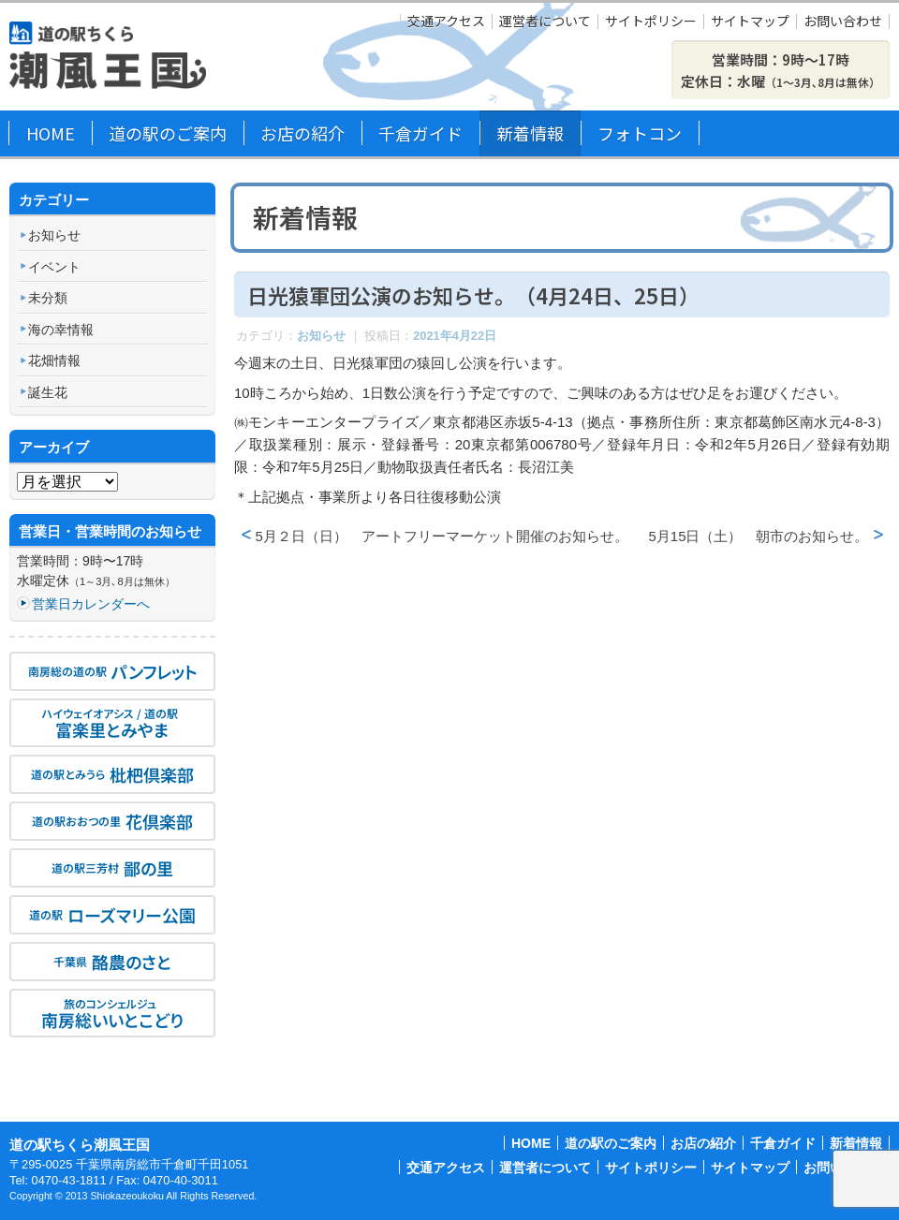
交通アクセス (446, 21)
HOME (50, 133)
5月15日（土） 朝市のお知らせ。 (758, 536)
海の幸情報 (61, 329)
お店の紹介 (302, 133)
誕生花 (47, 392)
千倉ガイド (420, 133)
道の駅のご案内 (168, 133)
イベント (54, 266)
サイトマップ (750, 21)
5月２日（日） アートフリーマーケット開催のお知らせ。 (442, 536)
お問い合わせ (842, 21)
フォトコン (639, 133)
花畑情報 (54, 360)
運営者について (545, 21)
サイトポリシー (651, 21)
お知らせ (321, 336)
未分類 (47, 297)
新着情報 (530, 133)
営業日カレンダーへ (91, 603)
